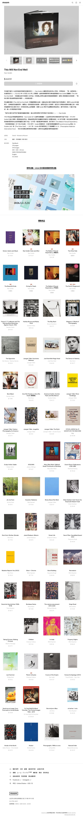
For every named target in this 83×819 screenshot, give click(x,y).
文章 (21, 769)
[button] (76, 60)
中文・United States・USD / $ (23, 783)
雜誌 (40, 773)
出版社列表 (40, 769)
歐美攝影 (18, 139)
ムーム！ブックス (24, 773)
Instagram (27, 780)
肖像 (23, 139)
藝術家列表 (32, 769)
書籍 (14, 773)
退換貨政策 (16, 776)
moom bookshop (6, 2)
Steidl (14, 135)
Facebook (17, 780)
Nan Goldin (8, 73)
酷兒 (26, 139)
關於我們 (15, 769)
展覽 (25, 769)
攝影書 (35, 773)
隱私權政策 (31, 776)
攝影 (13, 139)
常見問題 (24, 776)
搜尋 (72, 2)
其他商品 (46, 773)
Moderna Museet (22, 135)
